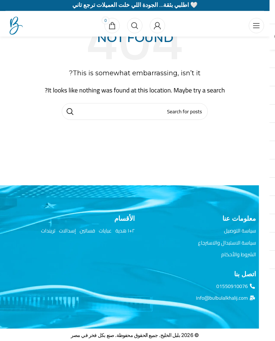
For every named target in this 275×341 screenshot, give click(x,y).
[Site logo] (14, 24)
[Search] (134, 25)
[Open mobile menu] (256, 25)
